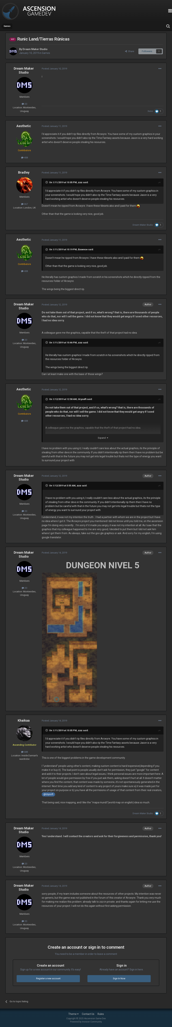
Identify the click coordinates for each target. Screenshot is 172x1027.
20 (24, 104)
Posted (54, 68)
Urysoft (82, 399)
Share (129, 51)
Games (46, 53)
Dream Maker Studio (35, 49)
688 (24, 752)
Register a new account (48, 978)
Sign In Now (119, 978)
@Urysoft (48, 794)
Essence (83, 249)
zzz (80, 182)
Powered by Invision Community (86, 1021)
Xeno (150, 111)
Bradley (23, 172)
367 (24, 204)
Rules (101, 1014)
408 (24, 157)
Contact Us (88, 1014)
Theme (73, 1014)
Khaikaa (24, 720)
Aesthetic (23, 126)
